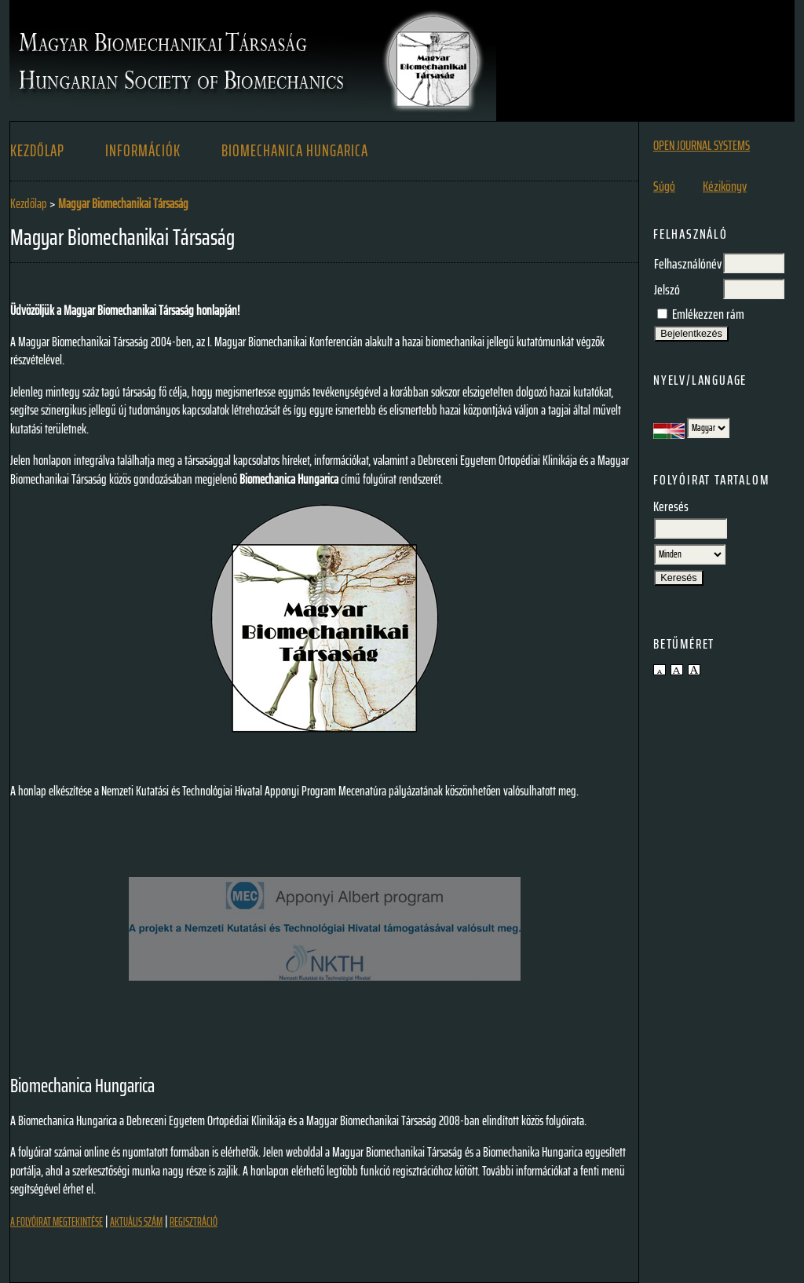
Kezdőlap (37, 150)
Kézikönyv (725, 186)
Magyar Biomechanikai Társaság (123, 203)
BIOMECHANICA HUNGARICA (294, 150)
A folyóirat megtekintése (56, 1221)
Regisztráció (193, 1221)
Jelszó (667, 290)
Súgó (664, 186)
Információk (143, 150)
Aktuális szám (136, 1221)
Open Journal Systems (701, 145)
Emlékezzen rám (708, 314)
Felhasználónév (688, 264)
